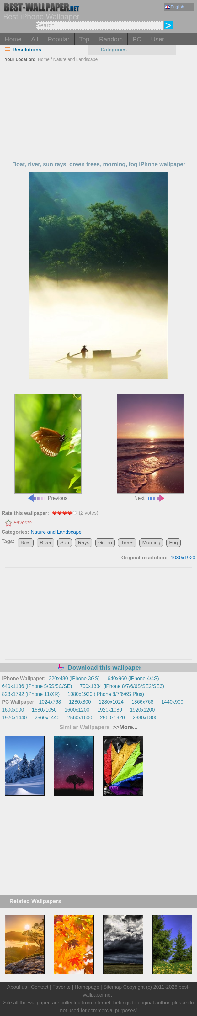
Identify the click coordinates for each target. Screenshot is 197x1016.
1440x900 (172, 702)
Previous (48, 447)
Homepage (87, 987)
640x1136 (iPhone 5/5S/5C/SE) (37, 686)
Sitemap (112, 987)
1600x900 (13, 709)
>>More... (124, 727)
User (157, 39)
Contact (39, 987)
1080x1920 (183, 557)
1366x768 (142, 702)
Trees (127, 542)
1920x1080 (109, 709)
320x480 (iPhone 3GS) (74, 678)
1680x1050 (44, 709)
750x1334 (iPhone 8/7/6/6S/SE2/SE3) (122, 686)
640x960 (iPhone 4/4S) (133, 678)
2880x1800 (145, 717)
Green (105, 542)
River (45, 542)
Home (13, 39)
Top (84, 39)
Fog (173, 542)
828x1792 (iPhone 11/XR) (31, 694)
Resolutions (23, 49)
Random (111, 39)
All (34, 39)
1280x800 (80, 702)
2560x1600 (79, 717)
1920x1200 (142, 709)
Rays (83, 542)
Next (150, 447)
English (174, 6)
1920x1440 (14, 717)
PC (136, 39)
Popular (59, 39)
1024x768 (50, 702)
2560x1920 (112, 717)
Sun (64, 542)
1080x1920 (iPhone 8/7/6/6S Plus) (105, 694)
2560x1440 (47, 717)
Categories (110, 49)
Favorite (22, 522)
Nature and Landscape (75, 59)
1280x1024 (111, 702)
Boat (25, 542)
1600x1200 (77, 709)
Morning (151, 542)
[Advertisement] (98, 111)
